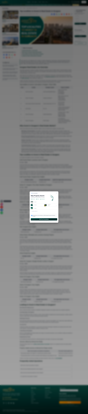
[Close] (56, 193)
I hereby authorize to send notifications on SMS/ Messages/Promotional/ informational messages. (44, 216)
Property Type (49, 204)
